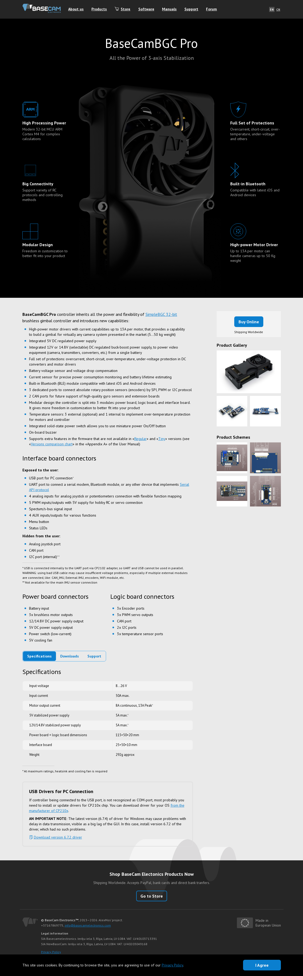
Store (126, 9)
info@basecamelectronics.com (88, 925)
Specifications (39, 656)
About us (76, 9)
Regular (140, 438)
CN (278, 9)
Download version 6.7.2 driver (58, 837)
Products (100, 9)
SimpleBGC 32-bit (161, 314)
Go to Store (151, 896)
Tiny (161, 438)
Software (147, 9)
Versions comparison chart (51, 444)
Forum (213, 9)
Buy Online (249, 321)
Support (193, 9)
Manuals (170, 9)
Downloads (69, 656)
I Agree (262, 965)
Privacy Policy (51, 952)
